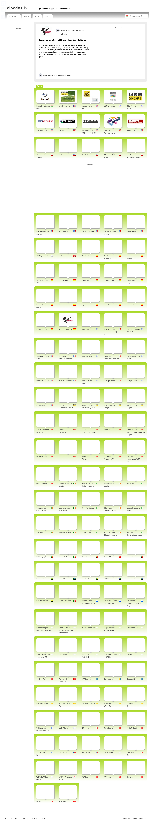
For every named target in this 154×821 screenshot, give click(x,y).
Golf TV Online (41, 483)
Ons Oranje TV (132, 628)
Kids (37, 16)
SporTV (62, 579)
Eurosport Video (42, 703)
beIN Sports (86, 329)
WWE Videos (131, 231)
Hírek (26, 16)
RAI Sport (130, 483)
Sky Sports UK (41, 130)
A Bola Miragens (110, 557)
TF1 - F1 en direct (65, 381)
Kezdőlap (13, 16)
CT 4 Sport (63, 752)
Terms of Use (19, 818)
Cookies (44, 818)
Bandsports (40, 579)
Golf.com (62, 155)
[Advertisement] (42, 3)
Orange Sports (132, 381)
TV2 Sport (130, 654)
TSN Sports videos (43, 256)
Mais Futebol (131, 557)
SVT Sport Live (87, 679)
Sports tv (130, 777)
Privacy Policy (33, 818)
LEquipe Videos (110, 381)
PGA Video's (63, 231)
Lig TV (38, 801)
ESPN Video (131, 130)
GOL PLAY (85, 256)
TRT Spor (85, 777)
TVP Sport (63, 801)
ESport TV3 (86, 280)
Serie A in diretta (88, 508)
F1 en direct (40, 405)
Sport (48, 16)
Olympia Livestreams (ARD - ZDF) (134, 459)
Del (60, 456)
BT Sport (62, 130)
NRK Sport (85, 728)
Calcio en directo (65, 305)
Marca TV (130, 305)
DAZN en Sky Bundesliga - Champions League (136, 432)
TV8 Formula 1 (87, 532)
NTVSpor (107, 777)
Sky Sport (40, 532)
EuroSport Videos (110, 305)
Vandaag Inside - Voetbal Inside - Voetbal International (67, 630)
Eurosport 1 (108, 679)
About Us (8, 818)
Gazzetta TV (63, 557)
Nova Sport (86, 752)
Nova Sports (108, 752)
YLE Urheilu (63, 728)
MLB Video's (86, 155)
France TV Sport (42, 381)
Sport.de (107, 430)
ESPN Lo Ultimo (65, 601)
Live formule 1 (64, 654)
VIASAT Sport (132, 728)
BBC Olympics (109, 106)
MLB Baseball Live (88, 628)
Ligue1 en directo (88, 305)
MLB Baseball (41, 456)
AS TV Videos (41, 329)
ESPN (106, 579)
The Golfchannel (88, 231)
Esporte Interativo (133, 579)
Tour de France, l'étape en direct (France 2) (113, 331)
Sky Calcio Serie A (65, 532)
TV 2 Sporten (109, 728)
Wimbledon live (64, 106)
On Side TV (40, 679)
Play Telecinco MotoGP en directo (57, 75)
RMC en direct (87, 356)
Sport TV (85, 557)
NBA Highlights (41, 557)
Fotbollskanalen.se (88, 703)
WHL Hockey (64, 256)
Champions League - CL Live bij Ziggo (134, 603)
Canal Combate (42, 601)
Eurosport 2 (131, 679)
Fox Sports (85, 579)
